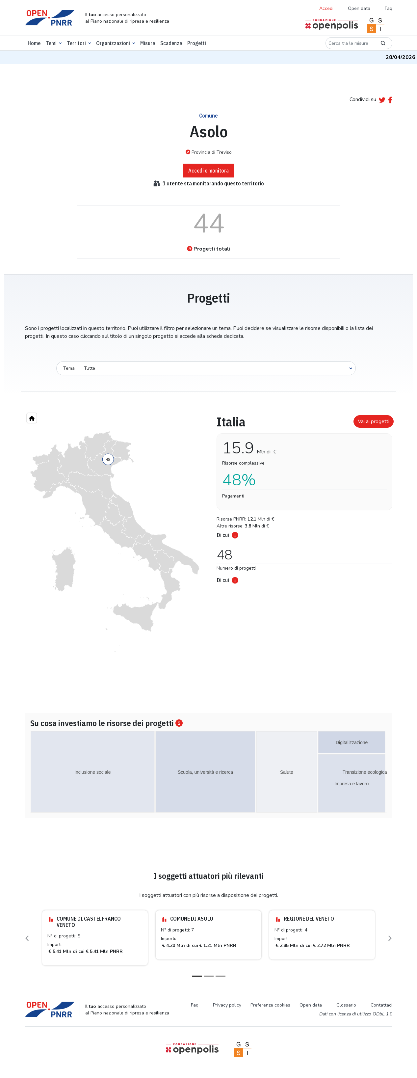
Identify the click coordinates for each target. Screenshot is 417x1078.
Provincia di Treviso (209, 152)
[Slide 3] (220, 976)
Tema (69, 368)
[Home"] (32, 418)
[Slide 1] (197, 976)
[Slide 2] (209, 976)
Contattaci (381, 1005)
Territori (76, 43)
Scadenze (171, 43)
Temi (51, 43)
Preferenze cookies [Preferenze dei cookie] (270, 1005)
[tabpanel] (302, 497)
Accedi (326, 8)
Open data (359, 8)
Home (34, 43)
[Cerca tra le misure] (350, 43)
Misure (147, 43)
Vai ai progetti (373, 421)
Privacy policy (227, 1005)
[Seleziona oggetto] (218, 368)
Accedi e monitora (208, 170)
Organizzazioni (113, 43)
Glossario (346, 1005)
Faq (388, 8)
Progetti (196, 43)
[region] (115, 541)
